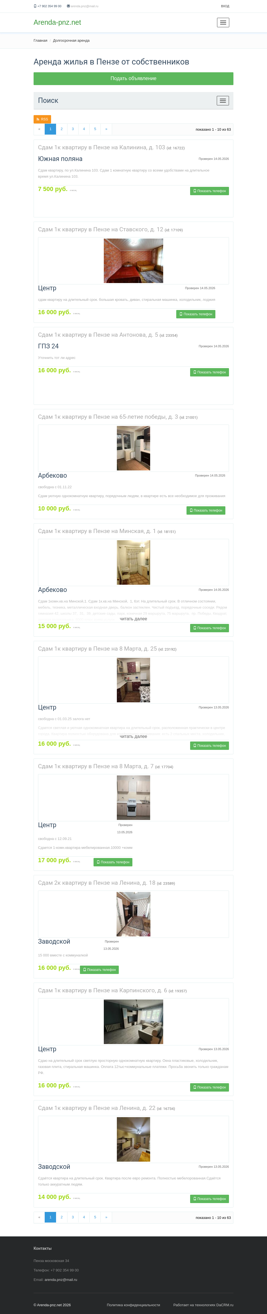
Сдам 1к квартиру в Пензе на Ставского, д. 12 (100, 229)
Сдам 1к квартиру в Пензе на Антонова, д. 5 (98, 334)
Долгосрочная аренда (71, 40)
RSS (42, 119)
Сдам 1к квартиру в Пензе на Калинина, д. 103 (101, 147)
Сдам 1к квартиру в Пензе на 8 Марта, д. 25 (97, 648)
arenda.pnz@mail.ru (84, 6)
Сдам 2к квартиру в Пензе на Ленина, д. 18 (96, 882)
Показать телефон (209, 191)
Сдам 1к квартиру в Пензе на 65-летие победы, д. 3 (108, 416)
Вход (225, 6)
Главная (40, 40)
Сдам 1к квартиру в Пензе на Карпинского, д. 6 (102, 990)
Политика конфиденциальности (133, 1305)
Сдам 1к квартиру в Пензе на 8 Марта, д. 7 (96, 766)
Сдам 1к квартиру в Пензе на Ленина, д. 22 (96, 1108)
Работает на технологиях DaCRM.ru (203, 1305)
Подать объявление (133, 78)
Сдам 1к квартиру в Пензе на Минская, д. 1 (97, 531)
